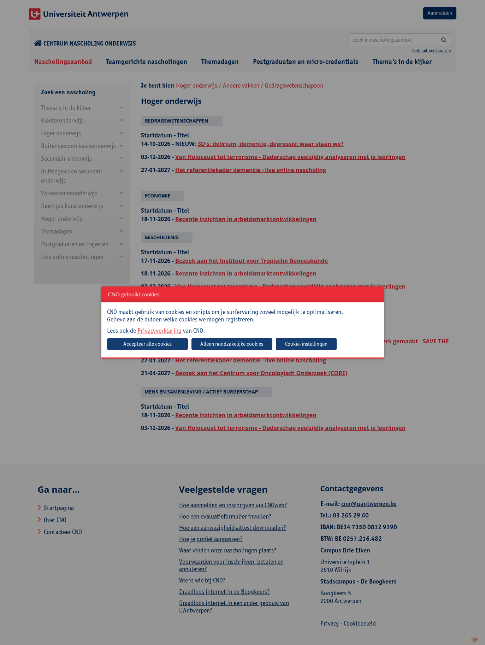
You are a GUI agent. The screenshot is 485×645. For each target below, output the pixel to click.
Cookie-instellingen (306, 344)
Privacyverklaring (159, 330)
